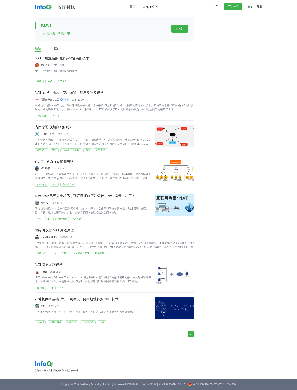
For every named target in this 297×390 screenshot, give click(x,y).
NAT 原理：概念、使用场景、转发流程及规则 (69, 93)
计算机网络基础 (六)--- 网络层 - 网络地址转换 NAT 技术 (77, 299)
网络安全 (41, 115)
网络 (39, 81)
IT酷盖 (44, 271)
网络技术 (62, 219)
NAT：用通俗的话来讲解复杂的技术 (62, 58)
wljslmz (44, 203)
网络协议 (41, 253)
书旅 (43, 306)
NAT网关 (62, 81)
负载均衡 (41, 184)
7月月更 (77, 219)
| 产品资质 (231, 384)
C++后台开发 (47, 134)
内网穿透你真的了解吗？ (53, 127)
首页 (133, 7)
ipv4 (49, 219)
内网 (87, 150)
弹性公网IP (68, 184)
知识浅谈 (45, 65)
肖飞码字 (45, 168)
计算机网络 (55, 322)
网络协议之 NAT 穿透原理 (54, 230)
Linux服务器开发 (71, 150)
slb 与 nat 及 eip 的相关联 (54, 162)
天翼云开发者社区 (50, 99)
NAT (50, 81)
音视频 (40, 287)
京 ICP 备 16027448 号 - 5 (172, 384)
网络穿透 (100, 150)
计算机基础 (88, 322)
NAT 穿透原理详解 (49, 265)
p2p (54, 253)
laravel (40, 322)
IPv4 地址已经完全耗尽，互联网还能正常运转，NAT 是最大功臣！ (85, 196)
